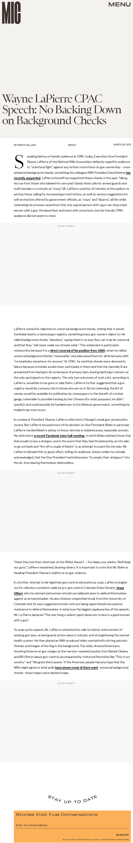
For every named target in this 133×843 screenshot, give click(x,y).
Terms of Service (109, 839)
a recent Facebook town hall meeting (59, 435)
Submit (122, 834)
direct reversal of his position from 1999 (77, 350)
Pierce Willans (26, 145)
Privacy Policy (124, 839)
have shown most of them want (76, 667)
